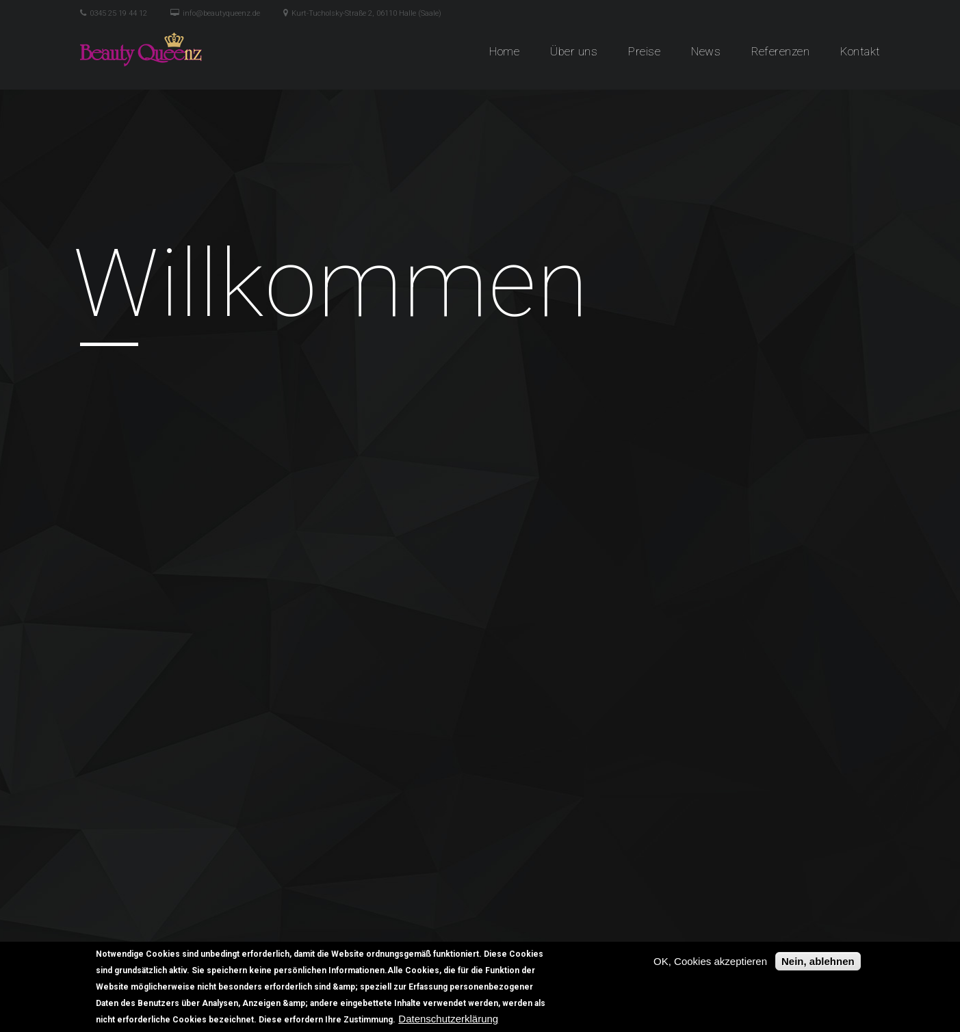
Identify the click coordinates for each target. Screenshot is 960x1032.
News (706, 51)
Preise (644, 51)
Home (504, 51)
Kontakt (860, 51)
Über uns (573, 51)
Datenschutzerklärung (448, 1018)
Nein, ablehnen (818, 961)
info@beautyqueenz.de (221, 13)
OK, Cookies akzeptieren (710, 961)
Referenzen (780, 51)
